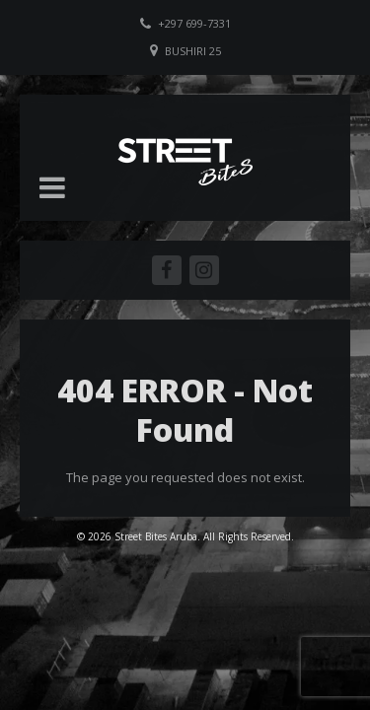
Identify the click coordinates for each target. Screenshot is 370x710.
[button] (52, 187)
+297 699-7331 (194, 23)
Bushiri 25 (193, 50)
